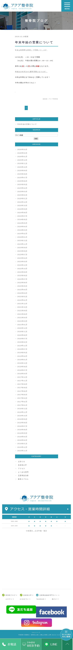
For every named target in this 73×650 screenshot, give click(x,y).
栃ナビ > (55, 599)
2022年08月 (22, 275)
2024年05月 (22, 223)
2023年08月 (22, 251)
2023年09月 (22, 247)
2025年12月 (22, 160)
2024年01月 (22, 237)
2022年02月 (22, 296)
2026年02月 (22, 153)
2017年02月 (22, 401)
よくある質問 (23, 472)
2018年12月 (22, 363)
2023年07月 (22, 254)
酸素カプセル (23, 479)
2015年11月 (22, 450)
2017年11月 (22, 380)
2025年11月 (22, 163)
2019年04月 (22, 356)
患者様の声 (22, 465)
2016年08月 (22, 422)
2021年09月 (22, 310)
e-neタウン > (25, 599)
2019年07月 (22, 349)
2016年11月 (22, 412)
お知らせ (21, 461)
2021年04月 (22, 317)
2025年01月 (22, 198)
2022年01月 (22, 300)
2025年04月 (22, 188)
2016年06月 (22, 429)
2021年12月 (22, 303)
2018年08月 (22, 366)
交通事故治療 (23, 475)
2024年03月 (22, 230)
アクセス (21, 468)
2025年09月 (22, 170)
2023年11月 (22, 244)
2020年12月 (22, 328)
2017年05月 (22, 394)
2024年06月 (22, 219)
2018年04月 (22, 373)
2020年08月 (22, 335)
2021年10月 (22, 307)
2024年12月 (22, 202)
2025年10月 (22, 167)
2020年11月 (22, 331)
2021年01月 (22, 324)
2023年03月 (22, 261)
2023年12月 (22, 240)
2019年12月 (22, 345)
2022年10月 (22, 268)
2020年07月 (22, 338)
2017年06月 (22, 391)
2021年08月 (22, 314)
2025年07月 (22, 177)
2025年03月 (22, 191)
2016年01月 (22, 443)
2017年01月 (22, 405)
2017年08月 (22, 387)
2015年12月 (22, 447)
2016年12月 (22, 408)
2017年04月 (22, 398)
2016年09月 (22, 419)
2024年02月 (22, 233)
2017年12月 (22, 377)
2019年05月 (22, 352)
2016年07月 (22, 426)
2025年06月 (22, 181)
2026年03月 (22, 149)
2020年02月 (22, 342)
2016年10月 (22, 415)
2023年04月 (22, 258)
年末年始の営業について (34, 42)
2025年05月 (22, 184)
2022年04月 (22, 289)
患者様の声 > (28, 595)
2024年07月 (22, 216)
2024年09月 (22, 209)
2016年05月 (22, 433)
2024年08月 (22, 212)
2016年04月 (22, 436)
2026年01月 (22, 156)
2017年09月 (22, 384)
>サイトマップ (36, 632)
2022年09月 (22, 272)
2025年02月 (22, 195)
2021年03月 (22, 321)
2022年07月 (22, 279)
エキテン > (10, 599)
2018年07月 (22, 370)
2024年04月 (22, 226)
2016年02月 (22, 440)
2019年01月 (22, 359)
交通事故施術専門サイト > (49, 595)
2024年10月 (22, 205)
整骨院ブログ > (11, 595)
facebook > (41, 599)
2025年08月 (22, 174)
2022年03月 (22, 293)
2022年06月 (22, 282)
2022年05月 (22, 286)
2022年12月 (22, 265)
